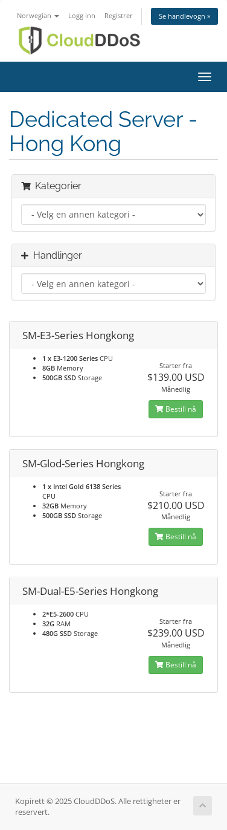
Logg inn (81, 15)
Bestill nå (175, 409)
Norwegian (38, 15)
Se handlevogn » (184, 16)
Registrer (118, 15)
